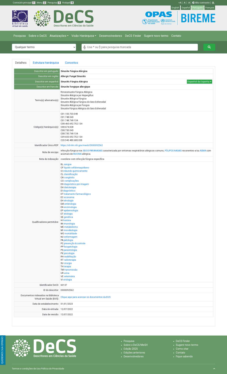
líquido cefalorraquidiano (76, 167)
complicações (71, 181)
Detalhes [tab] (21, 62)
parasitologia (70, 250)
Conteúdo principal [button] (24, 2)
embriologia (70, 204)
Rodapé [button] (68, 2)
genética (68, 217)
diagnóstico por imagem (76, 184)
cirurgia (68, 263)
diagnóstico (69, 190)
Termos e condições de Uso (26, 368)
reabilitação (70, 256)
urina (66, 273)
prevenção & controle (74, 243)
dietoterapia (70, 187)
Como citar (182, 348)
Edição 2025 (131, 348)
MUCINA (77, 154)
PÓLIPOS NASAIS (173, 150)
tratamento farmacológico (77, 194)
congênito (69, 177)
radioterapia (70, 260)
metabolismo (71, 227)
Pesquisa (19, 36)
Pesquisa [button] (54, 2)
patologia (68, 240)
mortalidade (71, 233)
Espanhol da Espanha (199, 81)
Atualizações (58, 36)
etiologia (68, 214)
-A (189, 2)
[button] (213, 2)
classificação (70, 174)
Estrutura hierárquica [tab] (47, 62)
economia (69, 197)
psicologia (69, 253)
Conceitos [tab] (76, 62)
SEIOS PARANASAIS (92, 150)
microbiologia (70, 230)
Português (197, 7)
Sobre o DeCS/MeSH (136, 344)
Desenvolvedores (110, 36)
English (175, 7)
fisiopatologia (70, 246)
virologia (67, 279)
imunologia (69, 223)
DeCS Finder (133, 36)
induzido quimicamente (75, 171)
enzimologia (70, 207)
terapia (67, 266)
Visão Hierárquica (82, 36)
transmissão (70, 270)
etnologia (68, 200)
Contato (176, 36)
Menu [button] (41, 2)
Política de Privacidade (52, 368)
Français (209, 7)
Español (186, 7)
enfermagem (70, 237)
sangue (67, 164)
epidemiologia (71, 210)
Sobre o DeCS (38, 36)
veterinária (69, 276)
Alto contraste (201, 2)
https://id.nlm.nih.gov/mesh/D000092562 (82, 145)
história (67, 220)
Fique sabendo (184, 356)
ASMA (203, 150)
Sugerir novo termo (156, 36)
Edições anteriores (134, 352)
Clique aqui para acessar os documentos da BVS (85, 297)
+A (179, 2)
